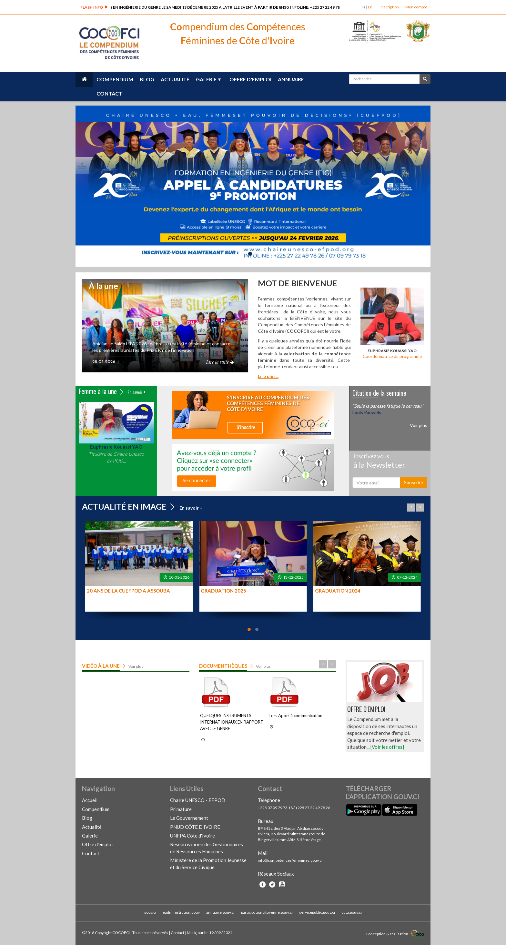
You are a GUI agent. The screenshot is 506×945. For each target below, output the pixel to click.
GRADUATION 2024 (337, 591)
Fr (363, 7)
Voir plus (418, 425)
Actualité (175, 79)
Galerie (206, 79)
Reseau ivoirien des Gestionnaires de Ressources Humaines (206, 847)
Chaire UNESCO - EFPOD (197, 800)
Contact (109, 93)
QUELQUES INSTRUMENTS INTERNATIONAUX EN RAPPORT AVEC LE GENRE (231, 722)
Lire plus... (268, 376)
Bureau (265, 821)
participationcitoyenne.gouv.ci (267, 912)
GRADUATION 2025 (223, 591)
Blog (147, 79)
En (370, 7)
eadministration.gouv (181, 912)
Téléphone (269, 800)
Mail (263, 853)
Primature (181, 809)
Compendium (114, 79)
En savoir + (136, 392)
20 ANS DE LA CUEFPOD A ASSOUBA (128, 591)
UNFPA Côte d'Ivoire (192, 835)
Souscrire (413, 482)
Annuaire (291, 79)
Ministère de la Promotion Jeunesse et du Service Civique (208, 863)
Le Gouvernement (189, 818)
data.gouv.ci (351, 912)
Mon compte (416, 7)
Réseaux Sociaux (276, 874)
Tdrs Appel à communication (295, 715)
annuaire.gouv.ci (220, 912)
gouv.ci (150, 912)
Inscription (389, 7)
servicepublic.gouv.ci (317, 912)
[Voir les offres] (387, 747)
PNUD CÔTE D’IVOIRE (195, 827)
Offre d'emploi (250, 79)
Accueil (89, 800)
